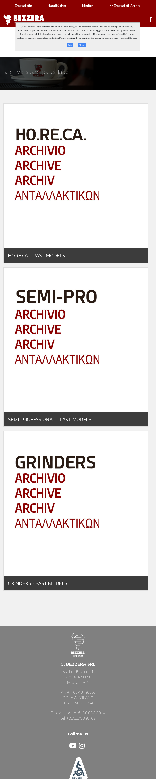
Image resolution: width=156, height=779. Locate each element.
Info (70, 45)
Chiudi (82, 45)
